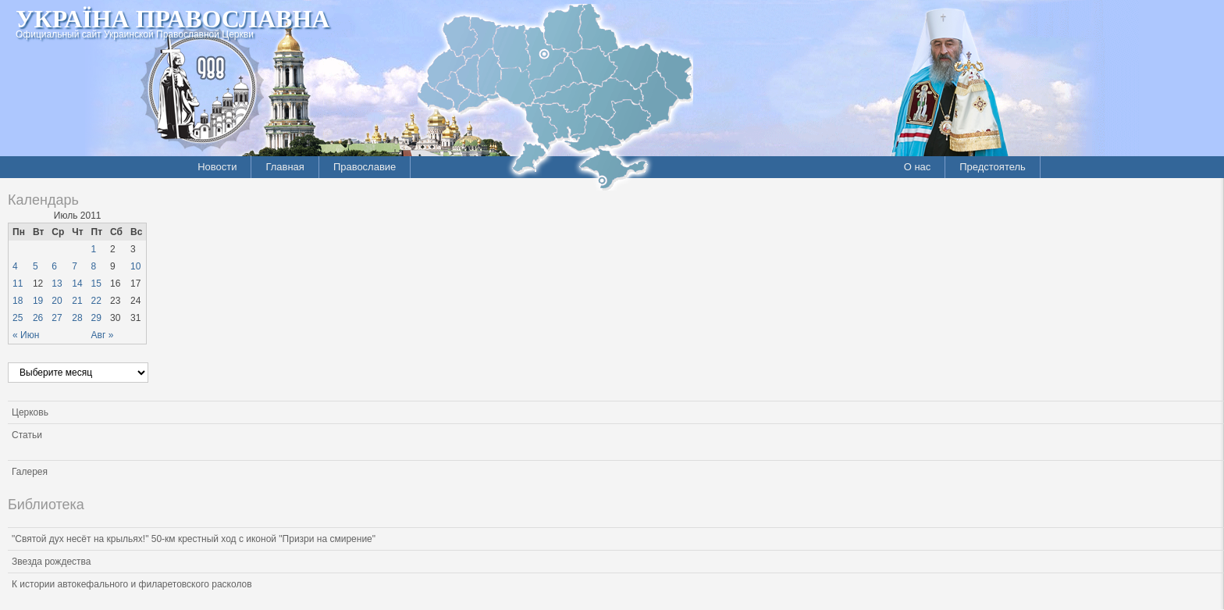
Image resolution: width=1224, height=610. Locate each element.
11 (17, 283)
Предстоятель (992, 167)
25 (17, 317)
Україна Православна (172, 19)
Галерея (30, 471)
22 (96, 300)
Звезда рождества (51, 561)
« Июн (25, 335)
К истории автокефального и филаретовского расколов (132, 584)
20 (57, 300)
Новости (217, 167)
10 (135, 266)
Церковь (30, 412)
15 (96, 283)
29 (96, 317)
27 (57, 317)
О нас (917, 167)
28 (77, 317)
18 (17, 300)
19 (38, 300)
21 (77, 300)
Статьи (27, 435)
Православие (364, 167)
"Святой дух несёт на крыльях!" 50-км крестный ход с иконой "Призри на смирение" (193, 538)
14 (77, 283)
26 (38, 317)
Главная (284, 167)
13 (57, 283)
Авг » (102, 335)
